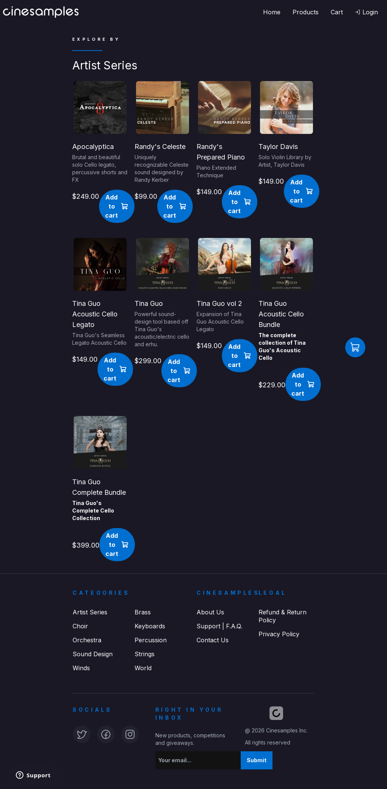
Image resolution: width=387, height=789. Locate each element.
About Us (210, 612)
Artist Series (90, 612)
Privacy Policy (279, 634)
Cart (337, 12)
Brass (143, 612)
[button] (366, 12)
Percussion (151, 640)
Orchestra (87, 640)
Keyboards (150, 626)
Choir (80, 626)
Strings (145, 654)
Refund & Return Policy (283, 616)
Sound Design (93, 654)
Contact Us (213, 640)
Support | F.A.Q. (219, 626)
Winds (81, 668)
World (143, 668)
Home (271, 12)
